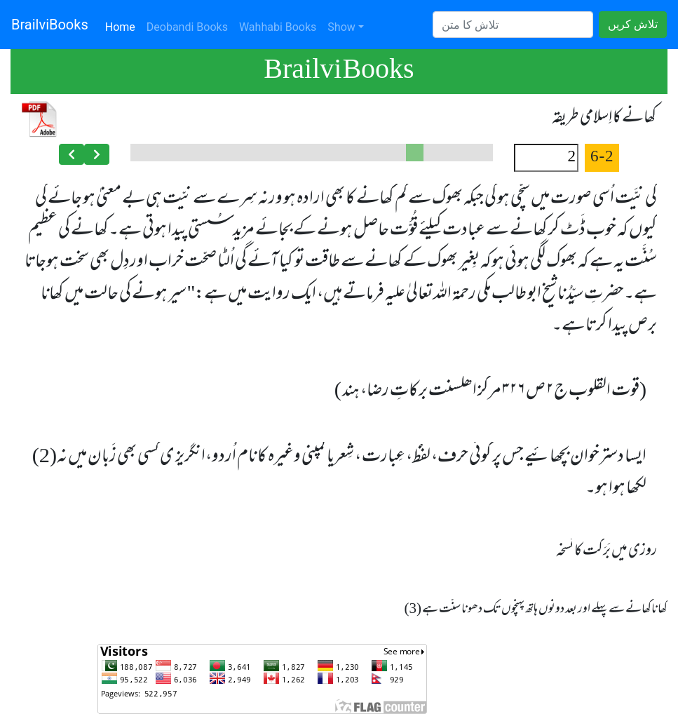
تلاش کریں (633, 24)
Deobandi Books (187, 27)
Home (123, 26)
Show (341, 27)
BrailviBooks (49, 24)
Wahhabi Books (277, 27)
